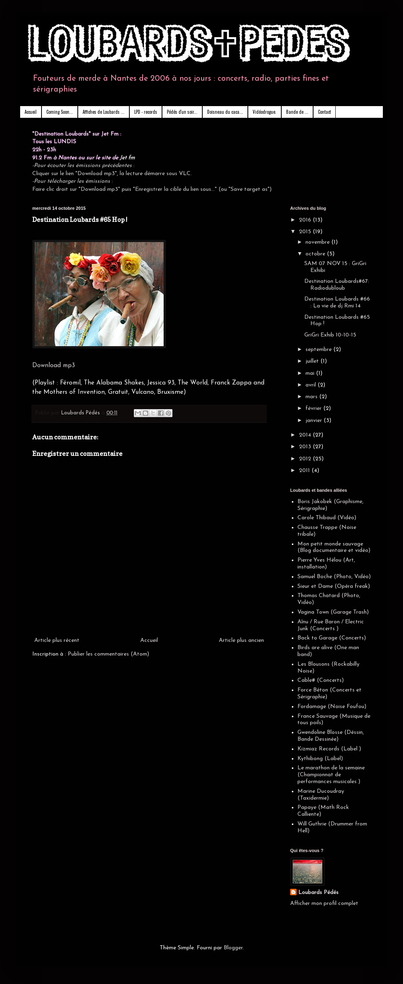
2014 (306, 435)
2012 (306, 459)
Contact (324, 112)
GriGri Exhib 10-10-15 (330, 335)
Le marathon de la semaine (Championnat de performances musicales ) (331, 775)
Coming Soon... (59, 112)
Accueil (31, 112)
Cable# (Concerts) (320, 680)
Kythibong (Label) (320, 759)
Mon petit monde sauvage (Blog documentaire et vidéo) (333, 547)
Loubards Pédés (318, 893)
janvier (314, 421)
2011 (305, 471)
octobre (316, 254)
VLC (185, 174)
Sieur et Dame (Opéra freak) (333, 586)
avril (311, 385)
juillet (312, 361)
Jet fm (127, 158)
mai (310, 373)
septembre (319, 350)
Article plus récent (56, 640)
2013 (306, 447)
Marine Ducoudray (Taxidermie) (320, 794)
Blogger (233, 948)
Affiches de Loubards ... (104, 112)
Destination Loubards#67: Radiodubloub (336, 284)
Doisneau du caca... (225, 112)
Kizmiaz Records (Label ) (329, 749)
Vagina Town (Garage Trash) (333, 612)
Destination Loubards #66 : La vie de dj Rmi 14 (337, 302)
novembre (318, 242)
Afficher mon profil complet (324, 903)
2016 (306, 220)
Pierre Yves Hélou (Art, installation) (326, 563)
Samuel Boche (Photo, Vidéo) (334, 577)
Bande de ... (297, 112)
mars (312, 397)
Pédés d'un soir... (182, 112)
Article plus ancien (241, 640)
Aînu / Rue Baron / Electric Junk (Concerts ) (330, 625)
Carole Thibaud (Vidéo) (326, 518)
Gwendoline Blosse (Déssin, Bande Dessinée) (330, 735)
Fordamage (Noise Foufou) (331, 707)
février (314, 408)
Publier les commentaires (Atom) (108, 654)
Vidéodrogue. (264, 112)
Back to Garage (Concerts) (331, 638)
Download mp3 (53, 365)
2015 (306, 232)
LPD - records (145, 112)
